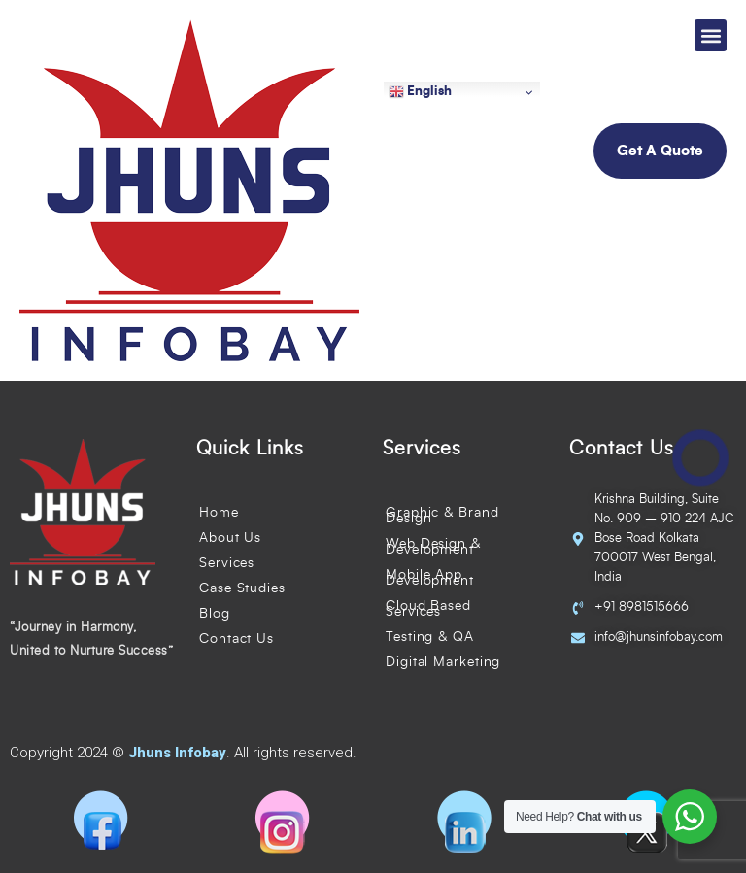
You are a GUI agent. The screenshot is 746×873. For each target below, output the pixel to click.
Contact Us (236, 639)
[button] (711, 35)
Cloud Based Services (428, 609)
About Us (230, 538)
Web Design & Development (433, 546)
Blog (214, 614)
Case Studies (242, 588)
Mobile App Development (430, 578)
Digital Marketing (443, 662)
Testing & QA (430, 637)
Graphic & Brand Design (442, 515)
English (420, 92)
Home (219, 513)
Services (226, 563)
